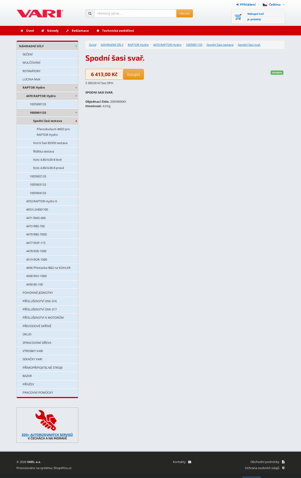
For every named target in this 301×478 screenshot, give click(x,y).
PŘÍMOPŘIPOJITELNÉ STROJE (43, 367)
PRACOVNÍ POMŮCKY (38, 392)
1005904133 (38, 193)
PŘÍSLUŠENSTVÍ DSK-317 (40, 309)
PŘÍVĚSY (28, 384)
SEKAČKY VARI (32, 359)
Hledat (184, 13)
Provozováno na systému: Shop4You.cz (43, 468)
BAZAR (27, 376)
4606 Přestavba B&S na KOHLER (48, 268)
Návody (50, 30)
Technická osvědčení (115, 30)
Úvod (27, 30)
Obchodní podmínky (267, 462)
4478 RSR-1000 (36, 251)
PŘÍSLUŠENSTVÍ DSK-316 (40, 301)
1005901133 (38, 112)
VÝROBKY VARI (33, 351)
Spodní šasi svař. (249, 45)
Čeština (274, 4)
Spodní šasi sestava (47, 121)
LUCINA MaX (31, 79)
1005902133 (38, 176)
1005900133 (38, 104)
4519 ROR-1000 (36, 259)
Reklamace (77, 30)
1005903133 (38, 184)
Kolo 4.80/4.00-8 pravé (48, 168)
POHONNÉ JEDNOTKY (38, 292)
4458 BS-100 (34, 284)
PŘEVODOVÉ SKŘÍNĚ (37, 326)
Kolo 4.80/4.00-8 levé (47, 159)
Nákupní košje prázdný (255, 16)
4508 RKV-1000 (36, 276)
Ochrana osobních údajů (265, 468)
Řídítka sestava (43, 151)
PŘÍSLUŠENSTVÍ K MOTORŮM (43, 317)
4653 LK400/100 (37, 209)
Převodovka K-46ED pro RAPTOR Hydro (53, 132)
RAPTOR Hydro (34, 87)
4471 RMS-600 (36, 218)
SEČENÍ (28, 54)
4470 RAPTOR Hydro (41, 96)
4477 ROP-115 (35, 243)
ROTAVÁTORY (31, 71)
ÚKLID (27, 334)
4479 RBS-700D (36, 234)
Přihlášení (246, 4)
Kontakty (182, 462)
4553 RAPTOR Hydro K (41, 201)
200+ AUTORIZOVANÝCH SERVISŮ (47, 435)
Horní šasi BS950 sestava (50, 143)
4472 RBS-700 (35, 226)
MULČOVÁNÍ (31, 62)
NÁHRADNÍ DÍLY (31, 46)
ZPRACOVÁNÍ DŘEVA (37, 343)
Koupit (133, 74)
